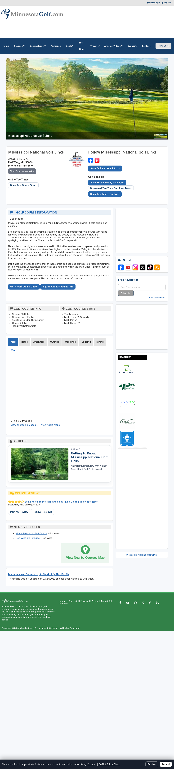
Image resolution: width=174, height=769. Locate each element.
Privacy (84, 601)
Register (167, 3)
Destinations (37, 45)
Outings (54, 341)
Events (132, 45)
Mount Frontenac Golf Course (31, 533)
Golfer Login (154, 3)
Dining (100, 341)
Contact (73, 601)
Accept (166, 764)
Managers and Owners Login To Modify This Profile (38, 574)
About (62, 601)
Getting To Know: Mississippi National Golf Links (89, 457)
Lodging (86, 341)
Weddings (70, 341)
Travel (94, 45)
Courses (19, 45)
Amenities (39, 341)
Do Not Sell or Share (109, 764)
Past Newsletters (157, 297)
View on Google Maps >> (24, 424)
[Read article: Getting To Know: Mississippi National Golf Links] (39, 464)
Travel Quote (163, 45)
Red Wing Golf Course (28, 538)
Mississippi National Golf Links (141, 554)
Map (13, 341)
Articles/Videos (113, 45)
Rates (24, 341)
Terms (94, 601)
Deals (70, 45)
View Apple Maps (50, 424)
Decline (151, 764)
